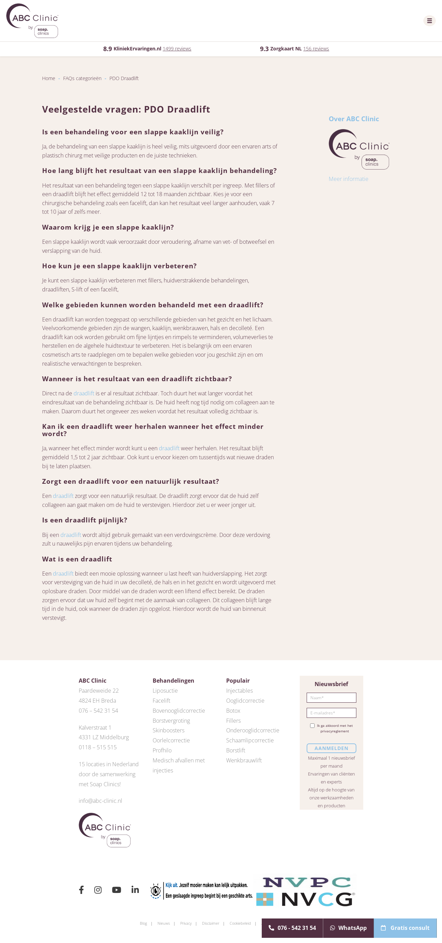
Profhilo (162, 750)
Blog (143, 923)
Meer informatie (348, 179)
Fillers (233, 720)
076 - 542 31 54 (292, 928)
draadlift (84, 393)
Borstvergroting (171, 720)
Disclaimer (210, 923)
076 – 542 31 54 (98, 710)
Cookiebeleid (240, 923)
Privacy (186, 923)
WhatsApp (348, 928)
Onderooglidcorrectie (252, 730)
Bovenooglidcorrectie (179, 710)
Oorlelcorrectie (171, 740)
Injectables (239, 690)
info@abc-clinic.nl (100, 801)
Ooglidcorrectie (245, 700)
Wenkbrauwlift (244, 760)
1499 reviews (177, 48)
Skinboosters (168, 730)
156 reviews (316, 48)
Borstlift (235, 750)
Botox (233, 710)
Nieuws (163, 923)
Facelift (161, 700)
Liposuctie (165, 690)
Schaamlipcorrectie (250, 740)
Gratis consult (405, 928)
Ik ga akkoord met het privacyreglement (331, 728)
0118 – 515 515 (98, 747)
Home (48, 78)
